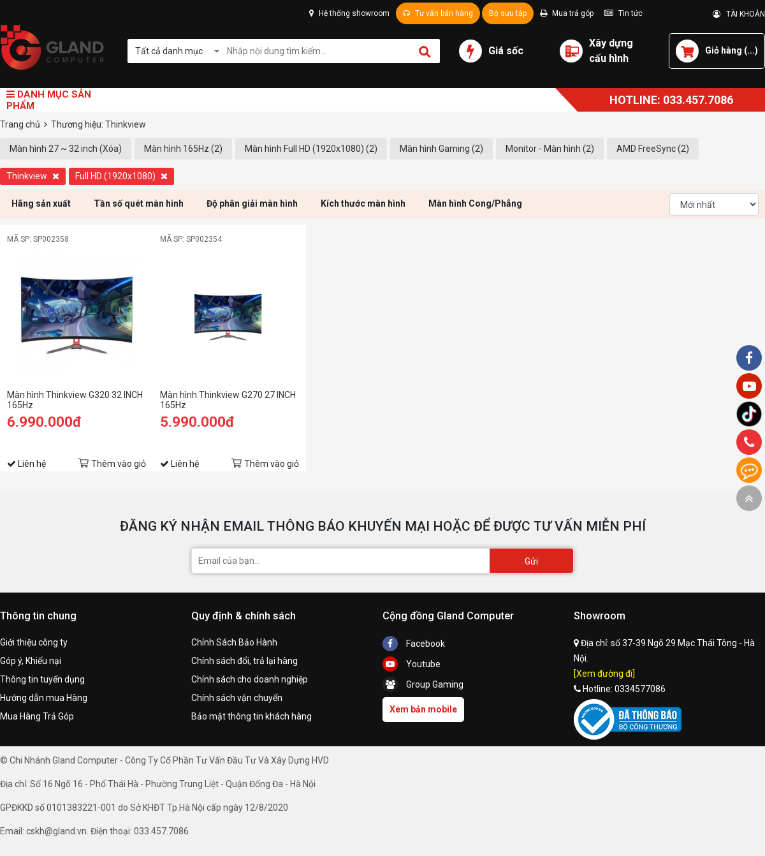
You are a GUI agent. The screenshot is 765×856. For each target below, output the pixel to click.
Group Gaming (422, 684)
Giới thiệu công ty (34, 642)
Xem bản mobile (423, 709)
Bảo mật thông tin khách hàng (251, 716)
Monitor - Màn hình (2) (550, 149)
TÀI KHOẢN (739, 14)
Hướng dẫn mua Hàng (43, 698)
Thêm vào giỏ (118, 464)
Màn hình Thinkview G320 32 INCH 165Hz (75, 400)
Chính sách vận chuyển (236, 698)
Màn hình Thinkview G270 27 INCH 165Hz (228, 400)
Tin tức (623, 13)
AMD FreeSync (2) (652, 149)
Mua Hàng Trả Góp (37, 716)
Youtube (411, 664)
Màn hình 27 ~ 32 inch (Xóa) (66, 149)
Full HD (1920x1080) (121, 176)
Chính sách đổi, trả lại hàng (244, 661)
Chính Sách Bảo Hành (234, 642)
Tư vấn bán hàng (438, 13)
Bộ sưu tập (508, 13)
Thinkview (32, 176)
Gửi (531, 561)
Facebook (413, 643)
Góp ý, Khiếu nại (30, 661)
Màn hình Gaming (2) (441, 149)
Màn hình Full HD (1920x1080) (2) (311, 149)
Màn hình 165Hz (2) (183, 149)
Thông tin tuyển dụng (42, 679)
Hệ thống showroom (349, 13)
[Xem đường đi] (604, 673)
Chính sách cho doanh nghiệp (249, 679)
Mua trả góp (567, 13)
